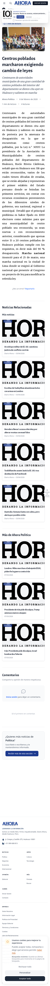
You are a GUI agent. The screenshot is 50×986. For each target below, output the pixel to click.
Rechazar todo (25, 966)
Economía (5, 865)
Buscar (29, 883)
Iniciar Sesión (40, 3)
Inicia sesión (11, 697)
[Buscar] (11, 3)
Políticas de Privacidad (9, 919)
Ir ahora (20, 19)
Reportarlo (29, 288)
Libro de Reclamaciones (10, 936)
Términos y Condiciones (10, 927)
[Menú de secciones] (4, 3)
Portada (29, 879)
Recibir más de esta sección (22, 753)
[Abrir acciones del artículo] (47, 493)
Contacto (5, 898)
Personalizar (25, 972)
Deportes (5, 861)
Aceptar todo (25, 978)
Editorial (5, 879)
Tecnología (30, 861)
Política (11, 9)
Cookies (4, 931)
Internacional (6, 869)
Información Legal (8, 915)
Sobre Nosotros (7, 911)
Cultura (29, 857)
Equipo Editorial (7, 923)
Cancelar (29, 19)
